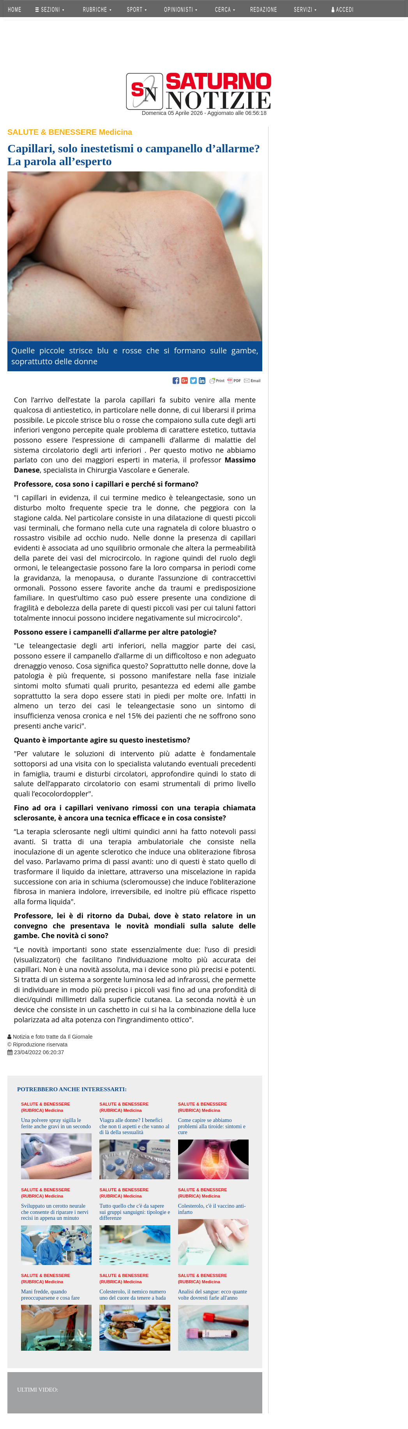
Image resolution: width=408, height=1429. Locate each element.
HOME (15, 9)
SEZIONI (49, 9)
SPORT (137, 9)
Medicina (115, 132)
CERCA (225, 9)
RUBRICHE (97, 9)
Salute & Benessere (52, 132)
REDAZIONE (263, 9)
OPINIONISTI (181, 9)
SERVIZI (305, 9)
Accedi (343, 9)
